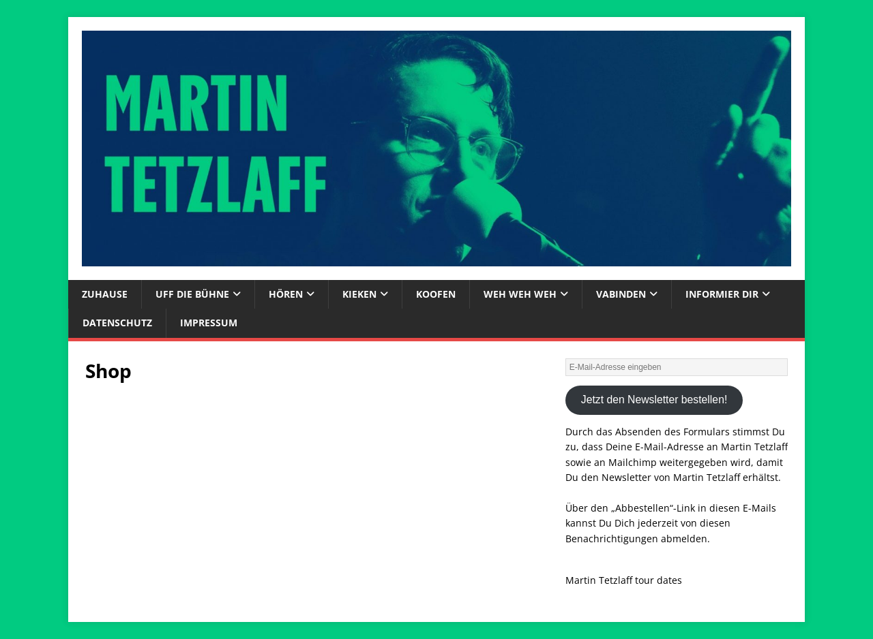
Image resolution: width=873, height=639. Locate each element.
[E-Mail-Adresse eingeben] (676, 367)
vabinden (621, 293)
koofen (436, 293)
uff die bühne (192, 293)
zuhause (105, 293)
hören (286, 293)
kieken (359, 293)
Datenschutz (117, 322)
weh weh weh (520, 293)
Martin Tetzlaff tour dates (623, 580)
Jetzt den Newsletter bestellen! (654, 399)
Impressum (208, 322)
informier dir (721, 293)
